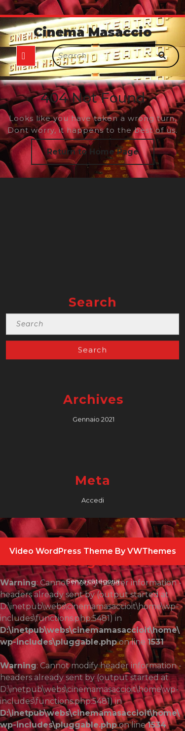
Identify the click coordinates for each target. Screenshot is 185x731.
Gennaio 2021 (93, 492)
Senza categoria (92, 653)
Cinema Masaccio (93, 32)
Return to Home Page (100, 155)
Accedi (92, 573)
